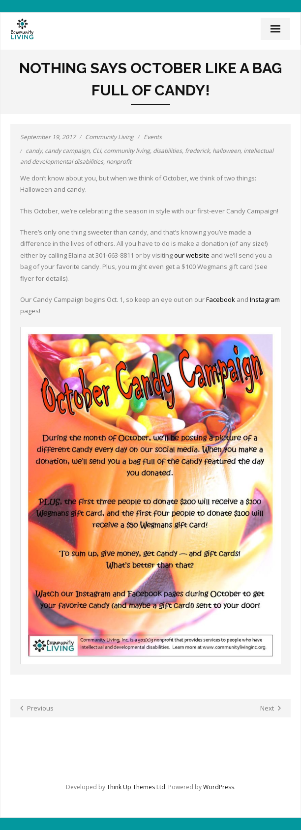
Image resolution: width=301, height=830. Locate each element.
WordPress (218, 787)
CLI (96, 151)
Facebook (220, 299)
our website (192, 255)
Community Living (109, 137)
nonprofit (118, 161)
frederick (197, 151)
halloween (226, 151)
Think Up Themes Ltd (136, 787)
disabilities (167, 151)
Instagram (265, 299)
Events (153, 137)
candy (34, 151)
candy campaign (67, 151)
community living (127, 151)
